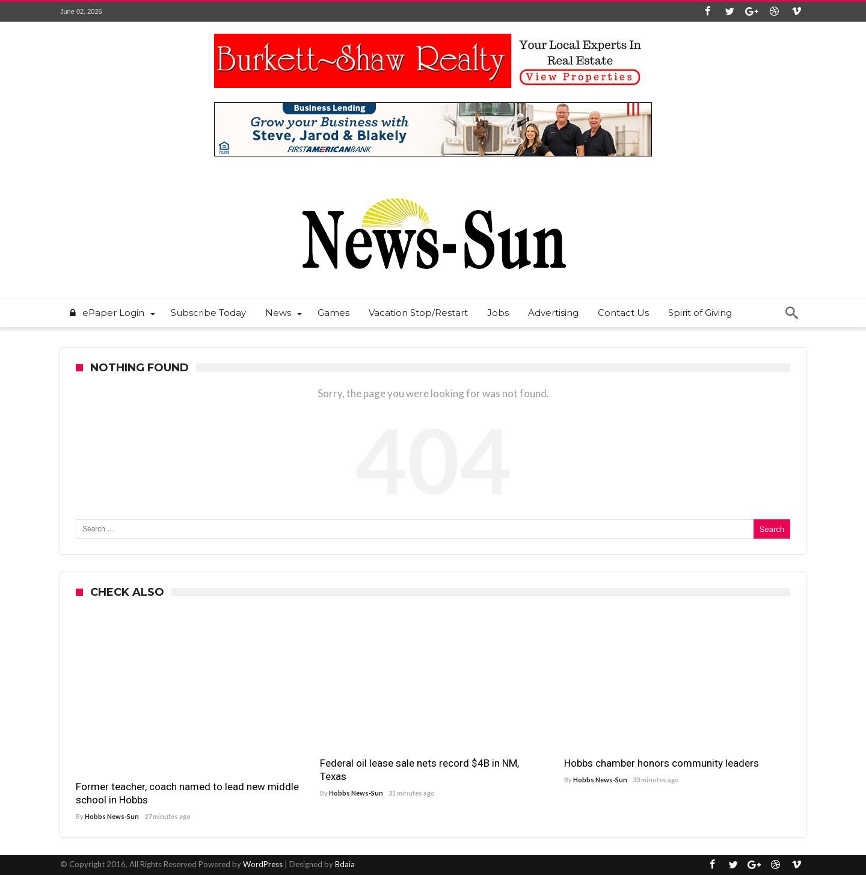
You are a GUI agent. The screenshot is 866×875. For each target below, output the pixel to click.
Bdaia (345, 864)
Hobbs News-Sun (112, 816)
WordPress (263, 864)
